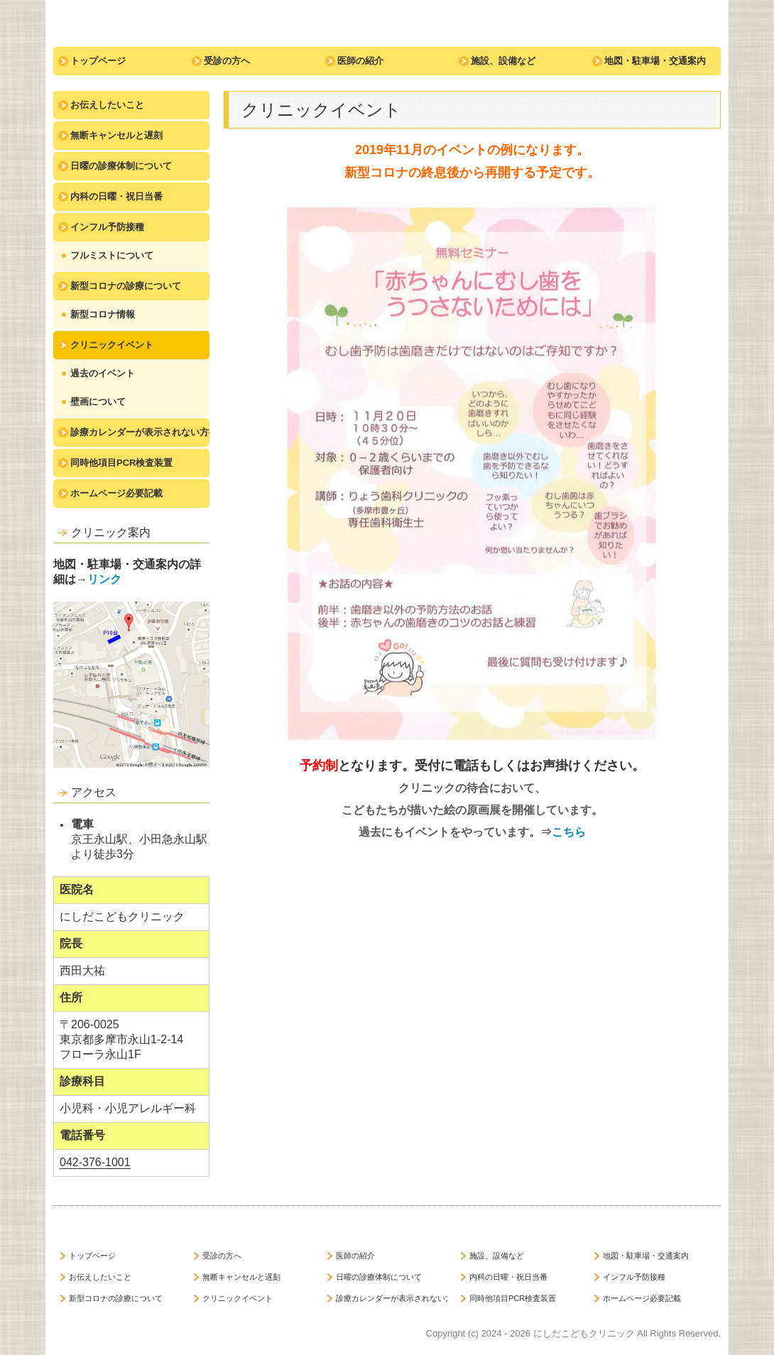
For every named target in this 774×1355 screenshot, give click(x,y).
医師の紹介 (360, 60)
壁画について (98, 401)
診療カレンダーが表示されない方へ (139, 432)
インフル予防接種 (107, 227)
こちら (569, 832)
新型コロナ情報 (102, 314)
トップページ (98, 60)
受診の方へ (227, 60)
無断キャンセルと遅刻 (116, 135)
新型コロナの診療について (125, 286)
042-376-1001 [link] (95, 1162)
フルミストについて (111, 255)
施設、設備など (503, 60)
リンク (104, 579)
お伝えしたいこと (107, 104)
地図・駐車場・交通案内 (655, 60)
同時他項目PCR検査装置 (121, 462)
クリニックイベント (111, 344)
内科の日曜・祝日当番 (116, 196)
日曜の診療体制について (121, 165)
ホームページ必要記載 (116, 493)
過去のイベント (102, 373)
